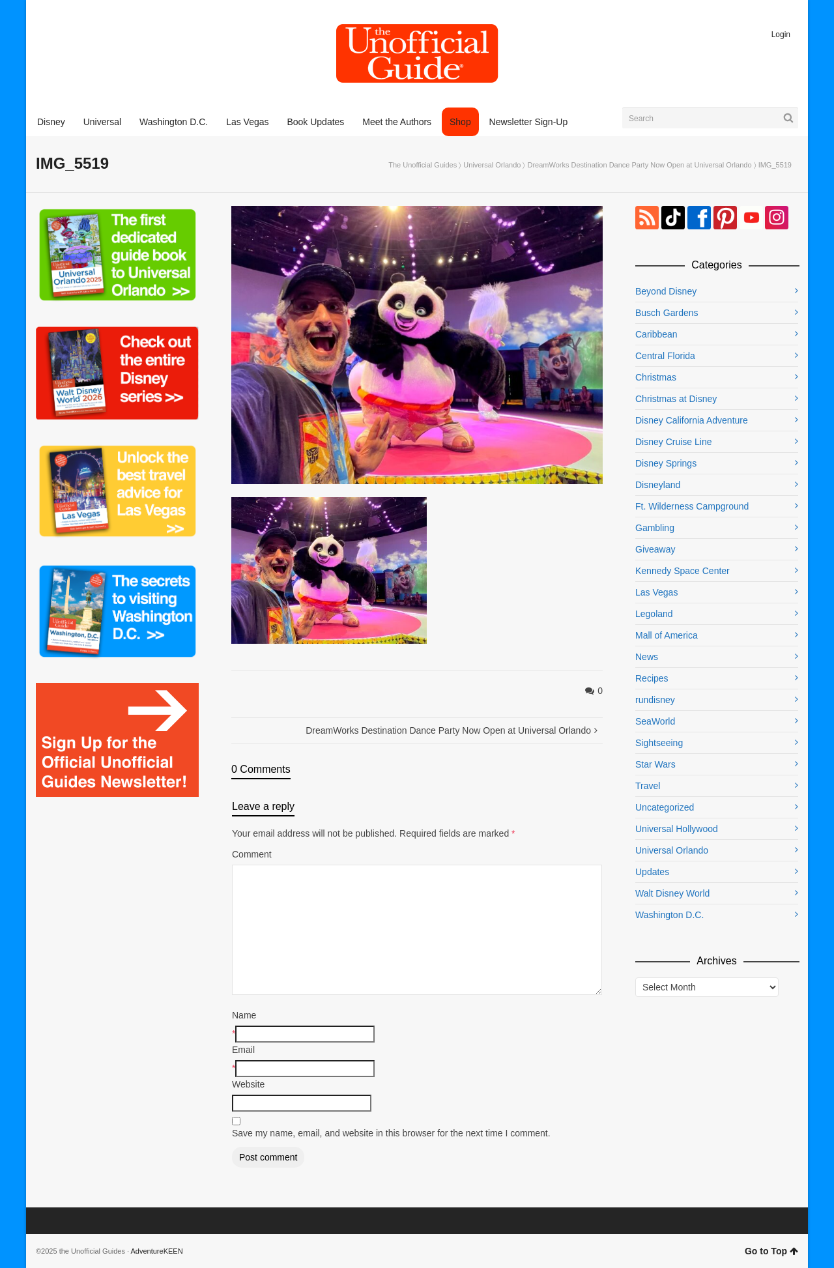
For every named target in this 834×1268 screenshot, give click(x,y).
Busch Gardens (666, 313)
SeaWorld (655, 721)
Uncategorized (664, 807)
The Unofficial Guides (422, 165)
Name (244, 1015)
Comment (252, 854)
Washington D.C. (669, 915)
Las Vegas (656, 592)
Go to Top (771, 1251)
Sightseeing (659, 743)
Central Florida (665, 356)
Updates (652, 872)
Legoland (654, 614)
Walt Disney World (672, 893)
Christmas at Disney (676, 399)
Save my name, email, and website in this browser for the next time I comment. (391, 1133)
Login (780, 34)
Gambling (654, 528)
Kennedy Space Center (682, 571)
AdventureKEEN (157, 1251)
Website (248, 1084)
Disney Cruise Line (673, 442)
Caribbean (656, 334)
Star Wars (655, 764)
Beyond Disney (666, 291)
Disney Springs (666, 463)
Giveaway (655, 549)
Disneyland (657, 485)
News (646, 657)
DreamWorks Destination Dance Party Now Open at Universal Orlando (640, 165)
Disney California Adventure (691, 420)
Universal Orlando (492, 165)
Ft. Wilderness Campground (692, 506)
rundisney (655, 700)
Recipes (652, 678)
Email (243, 1050)
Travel (647, 786)
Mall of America (666, 635)
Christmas (655, 377)
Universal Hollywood (676, 829)
